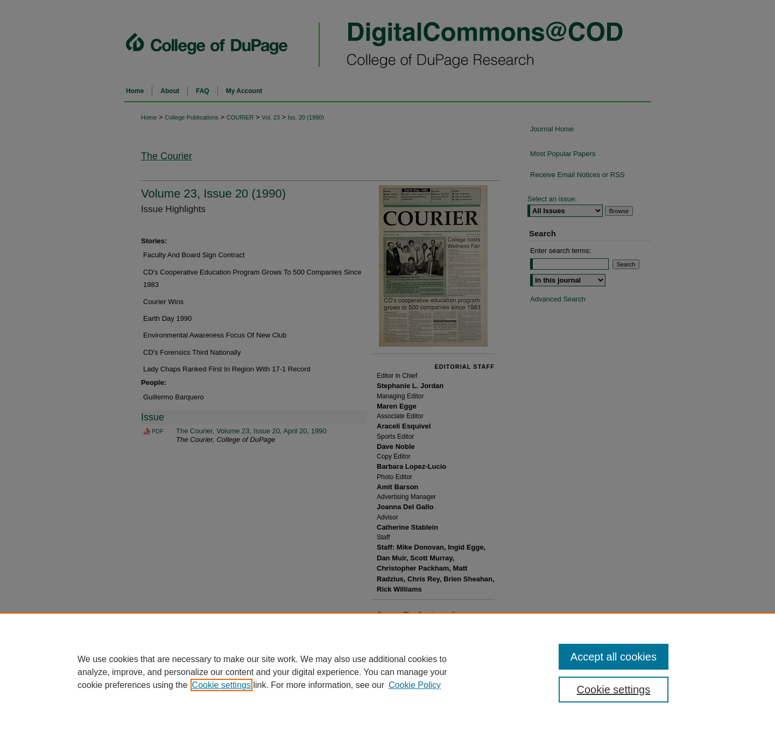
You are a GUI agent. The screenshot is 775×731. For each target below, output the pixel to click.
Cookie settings (221, 685)
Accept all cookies (613, 657)
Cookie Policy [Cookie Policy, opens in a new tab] (415, 685)
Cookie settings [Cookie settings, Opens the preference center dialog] (614, 689)
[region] (387, 672)
